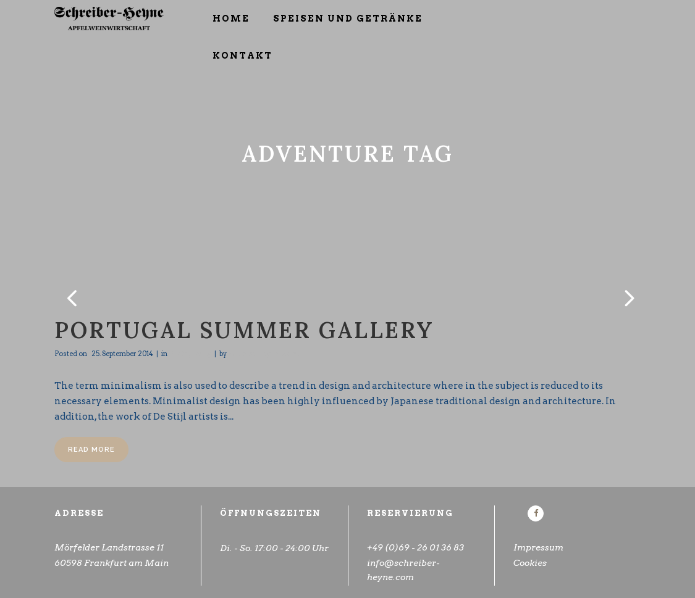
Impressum (538, 547)
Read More (91, 450)
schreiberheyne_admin (265, 353)
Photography (190, 353)
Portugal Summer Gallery (244, 330)
